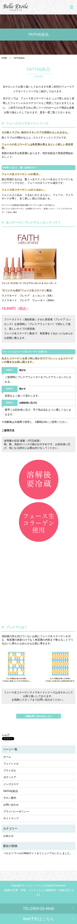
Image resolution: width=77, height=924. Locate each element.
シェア (6, 734)
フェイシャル (11, 763)
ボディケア (9, 777)
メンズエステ (11, 784)
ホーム (7, 756)
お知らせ (8, 835)
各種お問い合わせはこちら (38, 716)
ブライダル (9, 770)
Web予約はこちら (38, 919)
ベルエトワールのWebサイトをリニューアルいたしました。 (37, 853)
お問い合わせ (11, 804)
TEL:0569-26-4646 (38, 908)
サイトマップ (11, 818)
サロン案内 (9, 797)
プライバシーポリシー (16, 811)
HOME (4, 58)
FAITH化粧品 (10, 791)
